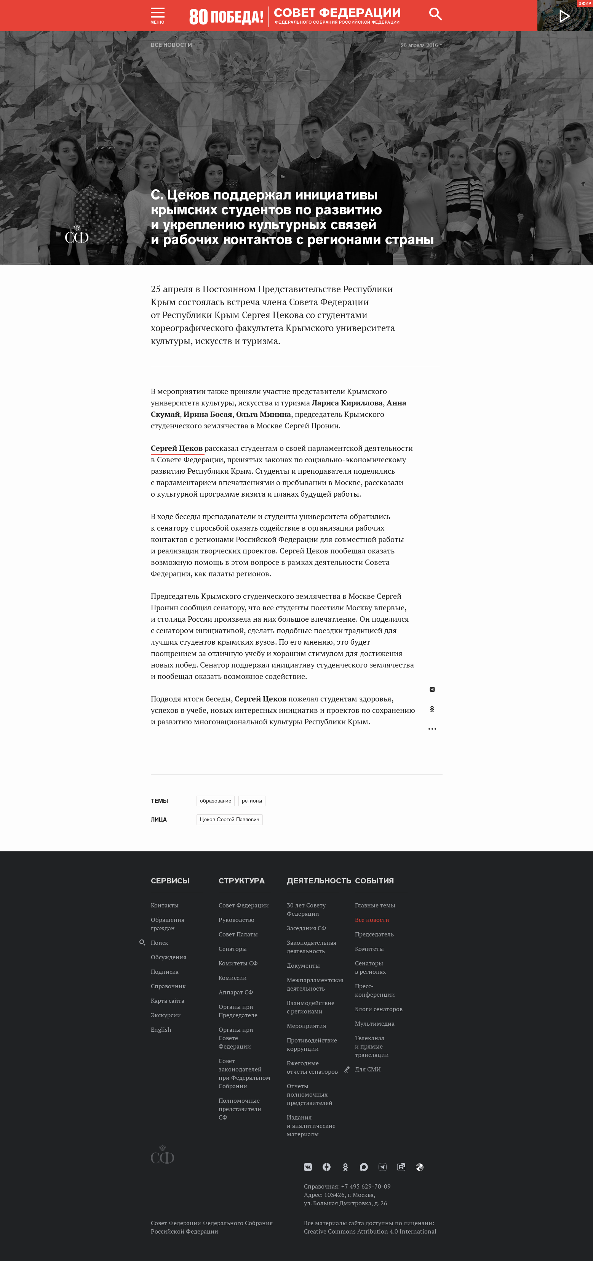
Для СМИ (368, 1069)
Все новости (171, 45)
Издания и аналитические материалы (311, 1125)
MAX (364, 1167)
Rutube (401, 1167)
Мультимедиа (375, 1023)
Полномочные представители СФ (240, 1109)
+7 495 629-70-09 (366, 1186)
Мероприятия (306, 1025)
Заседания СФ (306, 928)
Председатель (374, 934)
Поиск (159, 942)
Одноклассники (432, 709)
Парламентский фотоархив (420, 1167)
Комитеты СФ (238, 963)
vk (308, 1167)
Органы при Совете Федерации (236, 1038)
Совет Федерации (244, 905)
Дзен (327, 1167)
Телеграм (383, 1167)
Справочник (168, 986)
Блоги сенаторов (379, 1009)
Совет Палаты (238, 934)
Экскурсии (166, 1015)
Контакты (165, 905)
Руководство (236, 919)
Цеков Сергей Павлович (229, 819)
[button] (157, 15)
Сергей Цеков (178, 448)
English (161, 1029)
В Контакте (432, 689)
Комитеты (369, 948)
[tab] (432, 713)
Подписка (165, 971)
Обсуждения (168, 957)
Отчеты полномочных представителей (309, 1094)
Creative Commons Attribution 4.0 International (370, 1231)
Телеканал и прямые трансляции (372, 1046)
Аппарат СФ (236, 992)
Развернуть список (432, 729)
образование (215, 800)
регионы (252, 800)
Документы (303, 965)
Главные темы (375, 905)
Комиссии (233, 977)
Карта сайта (167, 1000)
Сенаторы (233, 948)
